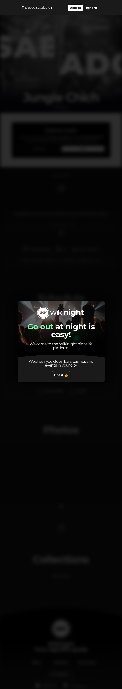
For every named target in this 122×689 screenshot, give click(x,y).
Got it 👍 (61, 375)
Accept (75, 8)
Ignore (91, 8)
